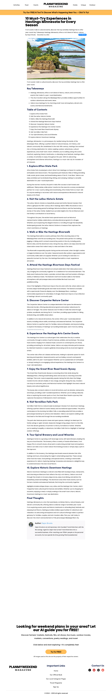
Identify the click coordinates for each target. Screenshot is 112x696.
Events (36, 5)
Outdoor (92, 5)
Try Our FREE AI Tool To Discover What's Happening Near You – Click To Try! (56, 12)
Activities (16, 5)
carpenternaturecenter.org (35, 329)
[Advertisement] (16, 67)
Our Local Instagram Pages (56, 679)
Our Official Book (56, 675)
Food (26, 5)
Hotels (75, 5)
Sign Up (56, 687)
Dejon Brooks (47, 523)
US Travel (82, 35)
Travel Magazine (56, 683)
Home (56, 671)
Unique (83, 5)
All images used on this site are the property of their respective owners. (56, 656)
